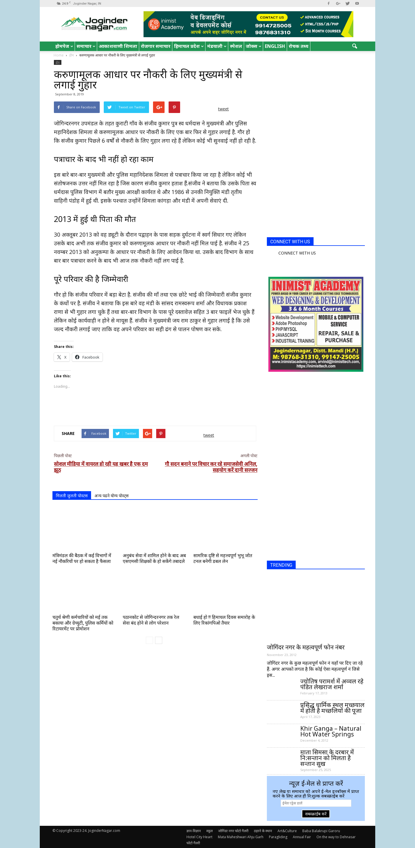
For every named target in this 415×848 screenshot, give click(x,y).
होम (58, 62)
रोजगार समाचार (155, 46)
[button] (354, 46)
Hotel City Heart (199, 836)
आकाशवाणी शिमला (118, 46)
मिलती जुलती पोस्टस (72, 495)
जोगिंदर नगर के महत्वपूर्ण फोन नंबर (306, 647)
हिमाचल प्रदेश (189, 46)
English (275, 46)
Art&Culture (287, 830)
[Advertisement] (155, 406)
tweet (223, 109)
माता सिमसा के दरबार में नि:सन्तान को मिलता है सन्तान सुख (327, 758)
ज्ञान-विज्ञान (193, 830)
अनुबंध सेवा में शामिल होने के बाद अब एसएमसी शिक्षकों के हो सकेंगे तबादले (154, 558)
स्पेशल (236, 46)
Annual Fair (302, 836)
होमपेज (64, 46)
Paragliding (278, 836)
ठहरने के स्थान (263, 830)
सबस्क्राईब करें (316, 814)
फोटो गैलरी (193, 843)
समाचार (86, 46)
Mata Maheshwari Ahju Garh (240, 836)
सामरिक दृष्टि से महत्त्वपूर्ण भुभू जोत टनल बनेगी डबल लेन (222, 558)
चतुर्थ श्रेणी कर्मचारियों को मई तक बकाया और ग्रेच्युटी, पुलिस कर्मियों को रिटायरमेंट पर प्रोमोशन (82, 623)
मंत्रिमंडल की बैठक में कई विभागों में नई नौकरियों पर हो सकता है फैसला (81, 558)
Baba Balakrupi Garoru (321, 830)
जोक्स (253, 46)
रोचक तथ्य (298, 46)
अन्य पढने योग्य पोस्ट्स (112, 495)
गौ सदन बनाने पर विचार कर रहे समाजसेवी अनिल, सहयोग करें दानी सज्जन (211, 467)
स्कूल (209, 830)
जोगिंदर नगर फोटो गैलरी (233, 830)
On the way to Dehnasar (336, 836)
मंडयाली (217, 46)
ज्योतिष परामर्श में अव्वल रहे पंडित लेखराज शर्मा (331, 684)
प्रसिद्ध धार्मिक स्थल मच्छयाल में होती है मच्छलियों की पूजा (332, 708)
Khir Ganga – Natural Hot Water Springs (330, 731)
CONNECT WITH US (290, 241)
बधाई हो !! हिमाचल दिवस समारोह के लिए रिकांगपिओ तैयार (224, 620)
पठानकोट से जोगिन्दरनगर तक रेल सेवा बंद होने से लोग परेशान (151, 620)
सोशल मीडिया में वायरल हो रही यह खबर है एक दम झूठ (101, 467)
